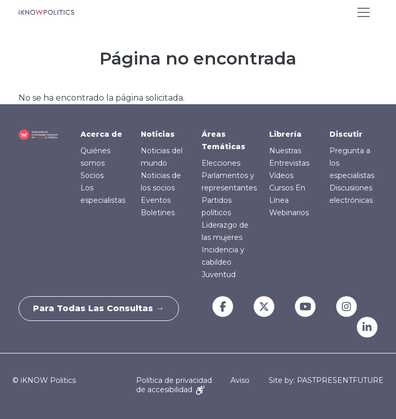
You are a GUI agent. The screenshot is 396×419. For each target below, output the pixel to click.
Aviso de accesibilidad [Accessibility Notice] (193, 385)
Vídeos (281, 175)
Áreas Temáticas (223, 140)
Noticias (158, 134)
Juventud (219, 274)
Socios (92, 175)
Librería (285, 134)
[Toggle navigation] (363, 12)
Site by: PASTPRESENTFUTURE (326, 380)
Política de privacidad (174, 380)
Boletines (158, 212)
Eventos (156, 200)
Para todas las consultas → (100, 308)
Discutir (345, 134)
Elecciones (221, 163)
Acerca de (101, 134)
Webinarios (289, 212)
